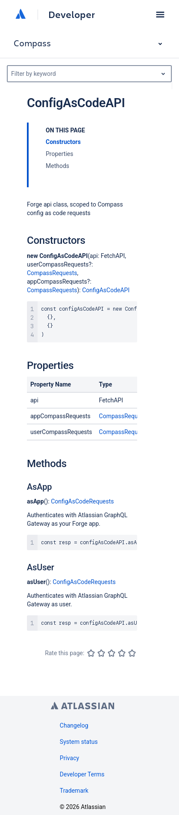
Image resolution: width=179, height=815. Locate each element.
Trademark (74, 790)
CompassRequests (52, 273)
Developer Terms (82, 774)
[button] (160, 14)
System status (79, 741)
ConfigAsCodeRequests (82, 501)
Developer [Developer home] (71, 14)
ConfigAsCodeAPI (105, 290)
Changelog (74, 725)
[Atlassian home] (20, 14)
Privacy (69, 758)
